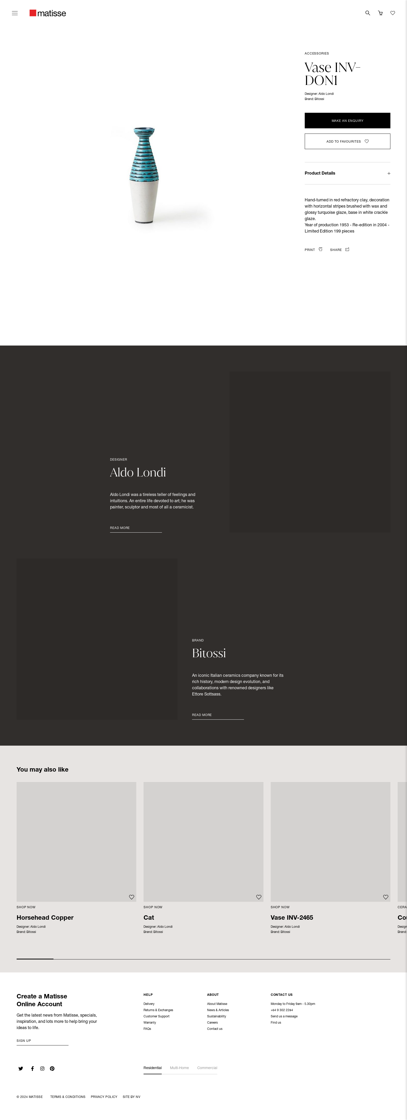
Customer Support (156, 1017)
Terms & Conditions (68, 1097)
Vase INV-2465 (292, 918)
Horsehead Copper (45, 918)
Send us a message (284, 1017)
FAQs (147, 1029)
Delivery (149, 1004)
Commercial (207, 1068)
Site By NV (131, 1097)
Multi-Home (179, 1068)
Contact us (214, 1029)
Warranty (150, 1023)
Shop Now (26, 907)
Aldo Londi (326, 94)
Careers (212, 1023)
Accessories (317, 53)
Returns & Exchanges (158, 1010)
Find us (276, 1023)
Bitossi (319, 99)
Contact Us (282, 995)
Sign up (24, 1041)
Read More (120, 528)
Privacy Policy (104, 1097)
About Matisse (217, 1004)
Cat (149, 918)
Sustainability (216, 1017)
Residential (153, 1068)
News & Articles (218, 1010)
